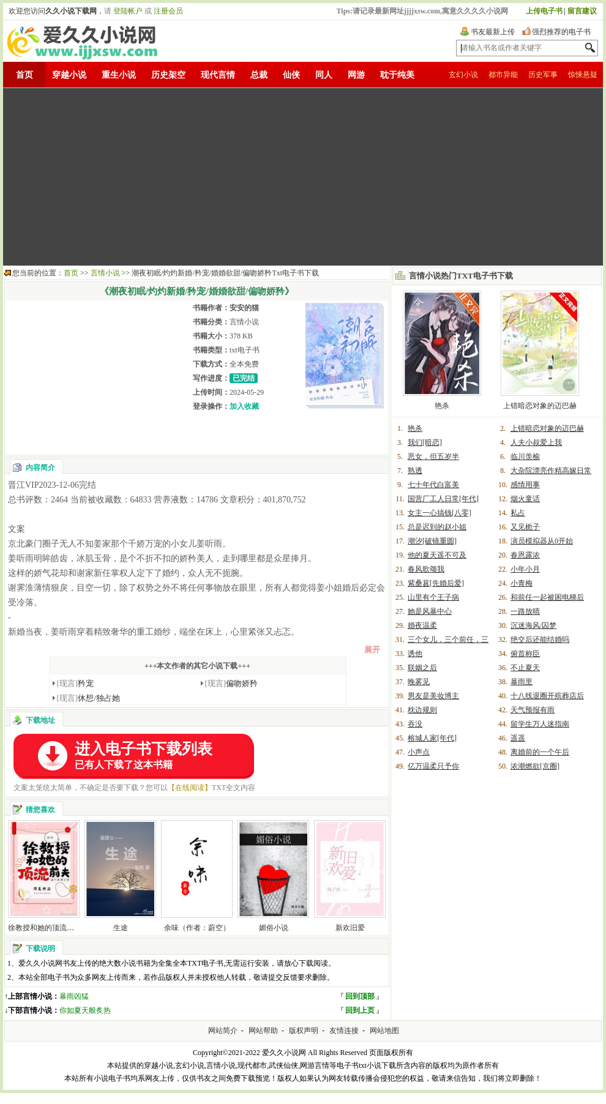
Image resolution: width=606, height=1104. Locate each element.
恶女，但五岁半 (433, 456)
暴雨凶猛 (74, 996)
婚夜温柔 (422, 625)
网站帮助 (263, 1030)
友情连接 (344, 1030)
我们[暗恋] (425, 442)
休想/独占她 (88, 698)
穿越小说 (69, 75)
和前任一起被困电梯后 (547, 597)
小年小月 (525, 569)
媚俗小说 (273, 927)
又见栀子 (525, 527)
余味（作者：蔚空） (197, 927)
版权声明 (303, 1030)
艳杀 (442, 405)
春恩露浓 (525, 555)
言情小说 (105, 273)
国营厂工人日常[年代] (443, 498)
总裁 (258, 75)
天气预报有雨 (533, 710)
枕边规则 (422, 710)
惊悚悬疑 (582, 74)
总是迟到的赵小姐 (437, 527)
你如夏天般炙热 (85, 1010)
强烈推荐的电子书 (561, 32)
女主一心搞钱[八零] (439, 513)
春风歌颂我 (426, 569)
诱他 (415, 653)
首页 (24, 75)
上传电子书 (544, 11)
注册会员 (168, 11)
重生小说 (119, 75)
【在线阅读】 (190, 787)
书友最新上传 (493, 32)
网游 (356, 75)
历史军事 (543, 74)
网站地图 (384, 1030)
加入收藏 (244, 406)
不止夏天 (525, 667)
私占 (518, 513)
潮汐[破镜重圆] (432, 541)
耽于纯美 (397, 75)
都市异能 (503, 74)
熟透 (415, 470)
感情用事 (525, 484)
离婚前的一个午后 (540, 752)
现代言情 (218, 75)
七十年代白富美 (433, 484)
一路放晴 (525, 611)
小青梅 (522, 583)
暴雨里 (522, 681)
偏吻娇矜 (231, 683)
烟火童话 (525, 498)
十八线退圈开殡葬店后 (547, 696)
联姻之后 (422, 667)
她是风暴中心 (430, 611)
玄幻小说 (463, 74)
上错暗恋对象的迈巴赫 (540, 405)
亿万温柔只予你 (433, 766)
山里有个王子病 (433, 597)
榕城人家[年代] (432, 738)
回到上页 (360, 1010)
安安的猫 (244, 308)
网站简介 (223, 1030)
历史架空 (168, 75)
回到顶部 (360, 996)
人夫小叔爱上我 (536, 442)
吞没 (415, 724)
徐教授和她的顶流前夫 (44, 927)
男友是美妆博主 (433, 696)
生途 (120, 927)
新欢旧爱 (350, 927)
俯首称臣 (525, 653)
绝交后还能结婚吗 (540, 639)
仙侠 (291, 75)
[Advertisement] (294, 177)
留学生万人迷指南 (540, 724)
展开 (372, 649)
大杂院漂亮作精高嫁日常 (551, 470)
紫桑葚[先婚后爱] (436, 583)
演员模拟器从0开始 (542, 541)
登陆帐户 (128, 11)
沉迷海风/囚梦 (533, 625)
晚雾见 (419, 681)
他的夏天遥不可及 (437, 555)
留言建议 (582, 11)
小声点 (419, 752)
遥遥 (518, 738)
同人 (323, 75)
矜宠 (75, 683)
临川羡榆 (525, 456)
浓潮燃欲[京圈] (535, 766)
